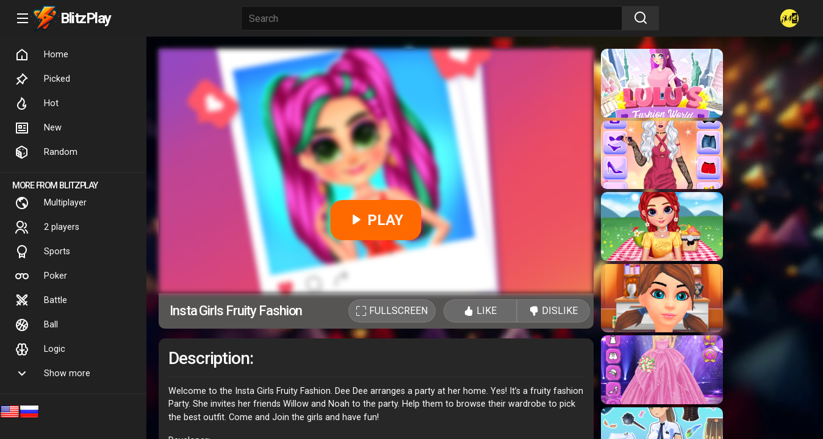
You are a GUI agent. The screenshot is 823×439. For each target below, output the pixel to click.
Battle (41, 301)
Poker (41, 276)
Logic (40, 349)
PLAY (376, 220)
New (38, 128)
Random (46, 152)
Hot (37, 104)
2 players (47, 227)
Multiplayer (51, 203)
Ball (36, 325)
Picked (42, 79)
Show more (52, 374)
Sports (42, 252)
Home (41, 55)
